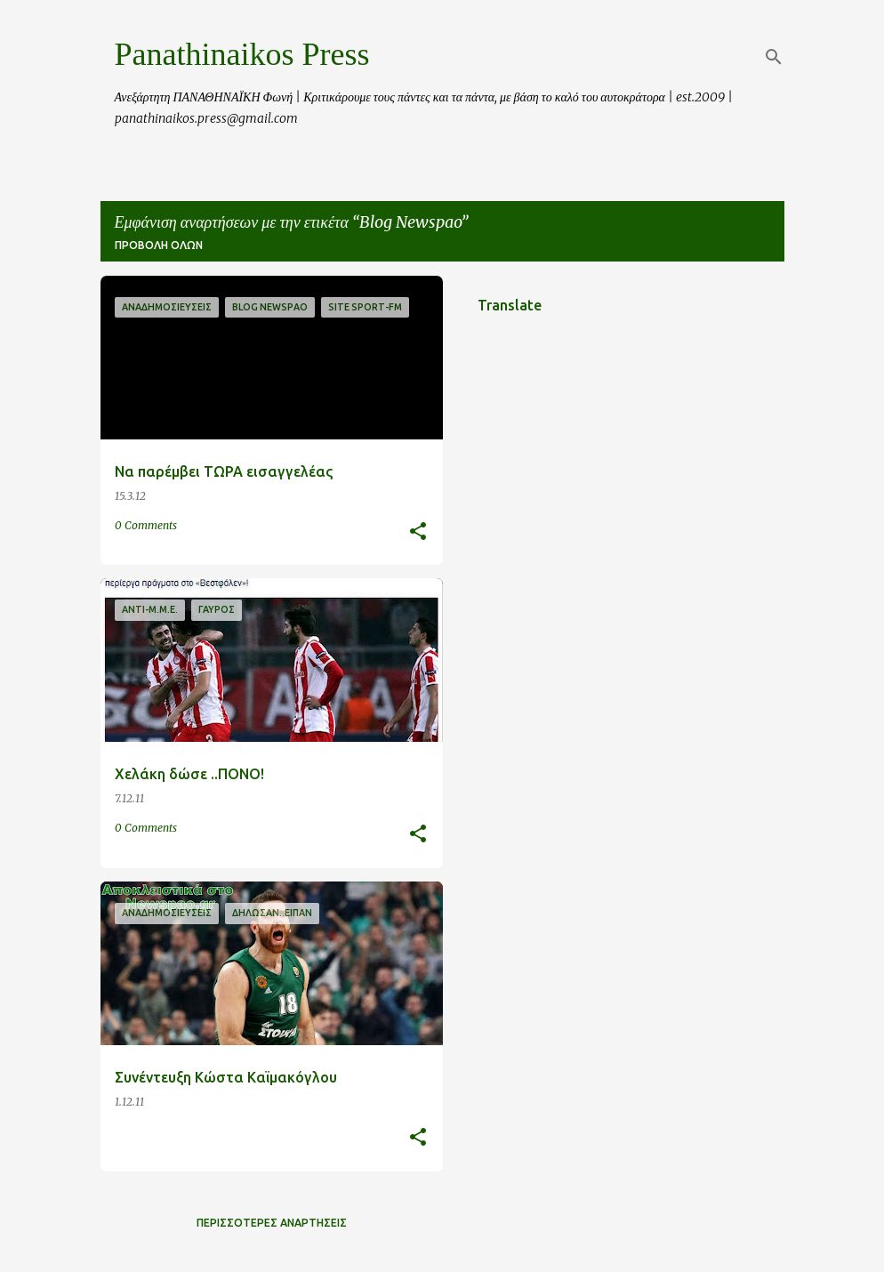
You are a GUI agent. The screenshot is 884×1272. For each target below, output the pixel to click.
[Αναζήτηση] (773, 57)
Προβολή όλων (159, 245)
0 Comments (146, 525)
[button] (418, 532)
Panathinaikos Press (242, 54)
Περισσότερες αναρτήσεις (272, 1222)
